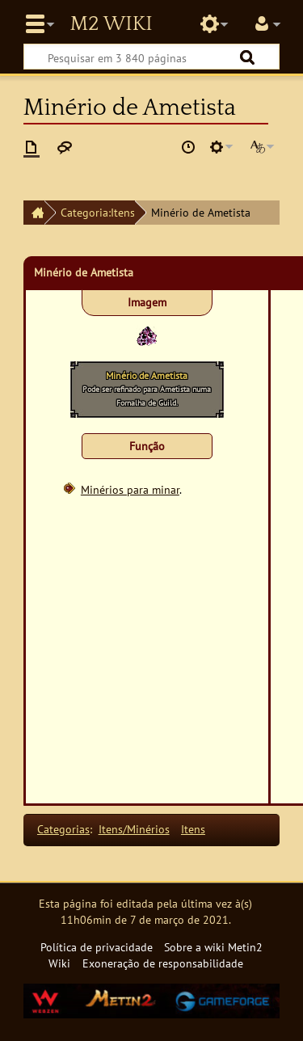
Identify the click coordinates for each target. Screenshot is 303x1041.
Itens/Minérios (134, 829)
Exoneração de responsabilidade (162, 963)
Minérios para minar (130, 489)
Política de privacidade (96, 947)
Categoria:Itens (98, 212)
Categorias (63, 829)
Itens (193, 829)
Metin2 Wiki (110, 24)
